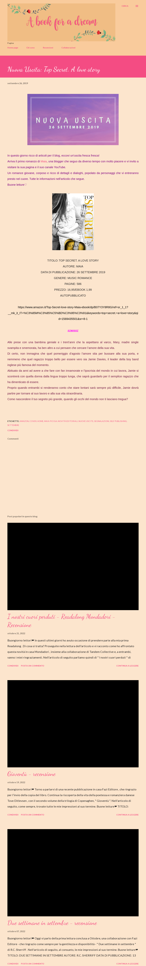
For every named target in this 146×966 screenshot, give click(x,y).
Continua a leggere (127, 665)
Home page (12, 47)
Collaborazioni (68, 47)
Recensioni (48, 47)
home (40, 421)
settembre (13, 425)
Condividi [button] (12, 430)
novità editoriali (68, 421)
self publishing (118, 421)
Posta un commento (32, 665)
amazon (24, 421)
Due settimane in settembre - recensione (52, 922)
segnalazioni (101, 421)
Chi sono (30, 47)
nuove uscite (86, 421)
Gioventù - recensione (31, 773)
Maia (44, 161)
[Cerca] (125, 6)
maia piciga (50, 421)
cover (33, 421)
